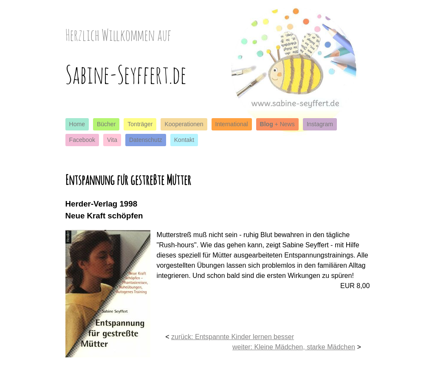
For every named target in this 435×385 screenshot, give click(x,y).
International (231, 124)
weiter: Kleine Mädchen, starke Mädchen (293, 347)
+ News (277, 124)
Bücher (106, 124)
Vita (112, 139)
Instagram (320, 124)
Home (77, 124)
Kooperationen (183, 124)
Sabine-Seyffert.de (125, 74)
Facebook (82, 139)
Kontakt (184, 139)
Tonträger (140, 124)
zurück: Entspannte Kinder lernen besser (232, 336)
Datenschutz (145, 139)
